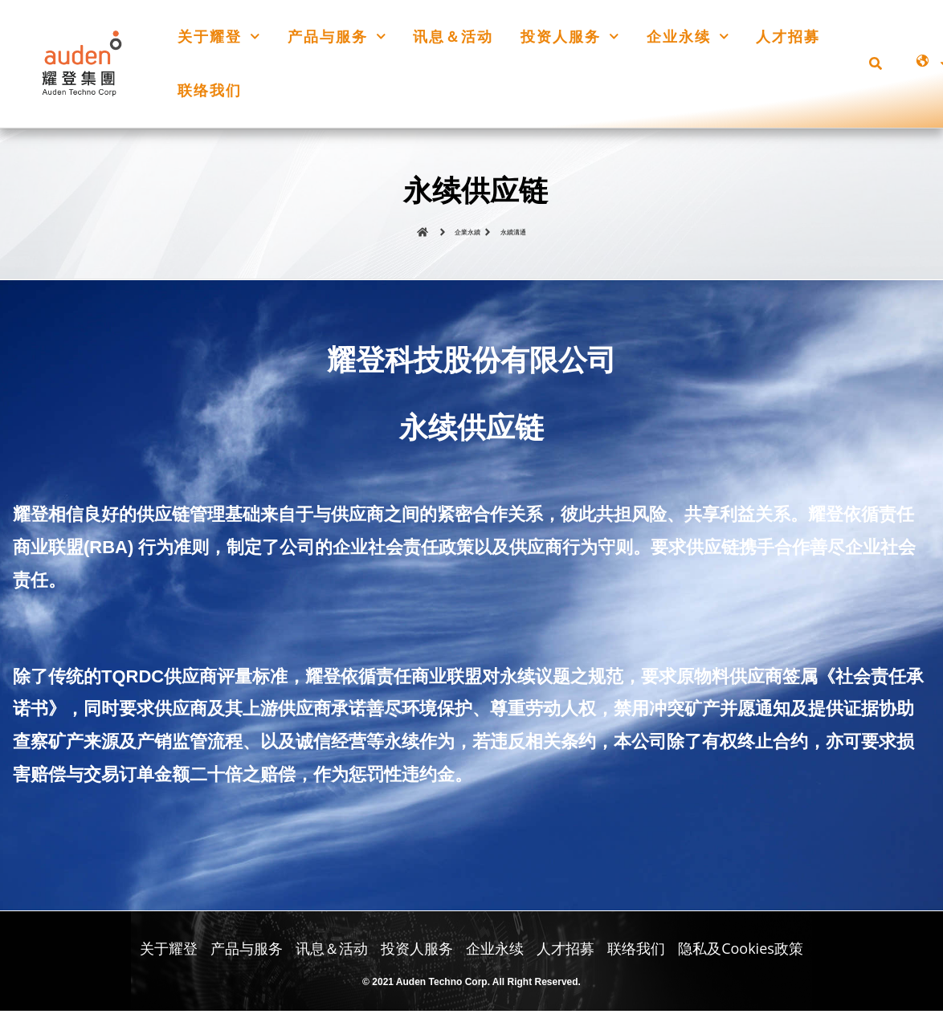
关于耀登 (219, 36)
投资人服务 (569, 36)
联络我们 (210, 90)
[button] (875, 63)
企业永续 (688, 36)
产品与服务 (337, 36)
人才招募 (788, 36)
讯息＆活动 (453, 36)
